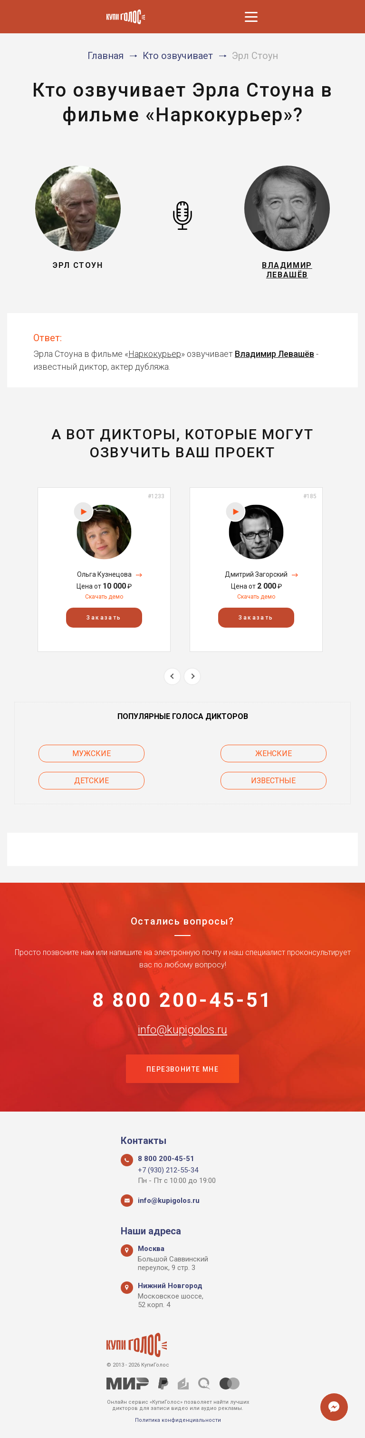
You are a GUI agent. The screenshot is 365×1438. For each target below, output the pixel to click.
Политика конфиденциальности (178, 1420)
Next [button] (192, 676)
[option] (104, 570)
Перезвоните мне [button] (182, 1070)
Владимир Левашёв (274, 354)
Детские (91, 780)
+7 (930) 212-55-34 (168, 1170)
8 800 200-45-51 (182, 1000)
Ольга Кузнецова (104, 575)
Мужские (91, 753)
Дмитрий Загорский (256, 575)
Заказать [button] (103, 617)
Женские (274, 753)
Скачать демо (104, 597)
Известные (274, 780)
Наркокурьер (154, 354)
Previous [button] (172, 676)
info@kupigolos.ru (182, 1030)
